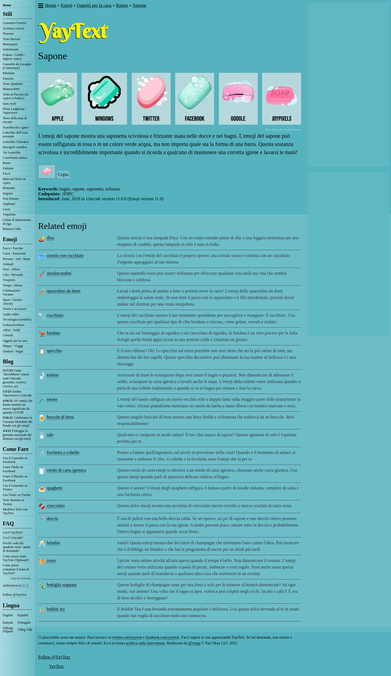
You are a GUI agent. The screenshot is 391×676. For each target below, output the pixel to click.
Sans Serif (9, 104)
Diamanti (9, 188)
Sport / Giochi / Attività (13, 302)
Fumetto (8, 78)
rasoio (52, 399)
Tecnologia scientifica (17, 319)
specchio (54, 350)
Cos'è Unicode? (13, 538)
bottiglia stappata (62, 584)
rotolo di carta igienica (66, 470)
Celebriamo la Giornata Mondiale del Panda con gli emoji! (17, 421)
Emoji (10, 239)
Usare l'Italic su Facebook (13, 469)
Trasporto (9, 280)
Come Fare (16, 449)
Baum (7, 163)
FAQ (8, 524)
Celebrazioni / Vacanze (12, 292)
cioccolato (56, 505)
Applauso (9, 204)
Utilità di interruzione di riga (17, 222)
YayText (56, 666)
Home (7, 5)
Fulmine (8, 168)
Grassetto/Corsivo (14, 23)
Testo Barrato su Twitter (13, 502)
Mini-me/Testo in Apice (14, 181)
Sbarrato (8, 33)
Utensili (8, 335)
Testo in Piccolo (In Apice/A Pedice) (15, 96)
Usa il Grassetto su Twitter (15, 487)
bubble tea (56, 609)
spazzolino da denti (63, 291)
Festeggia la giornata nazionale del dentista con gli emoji (17, 435)
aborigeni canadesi (15, 147)
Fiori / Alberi (11, 269)
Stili (7, 14)
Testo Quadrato (13, 84)
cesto (51, 560)
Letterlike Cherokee (16, 142)
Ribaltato (9, 73)
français (8, 622)
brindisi (53, 542)
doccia (52, 518)
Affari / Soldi (11, 330)
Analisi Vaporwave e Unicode (17, 393)
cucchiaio (55, 315)
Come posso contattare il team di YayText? (16, 569)
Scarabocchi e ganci (16, 127)
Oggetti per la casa (15, 341)
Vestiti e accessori (14, 309)
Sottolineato (11, 49)
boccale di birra (60, 417)
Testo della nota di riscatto (15, 120)
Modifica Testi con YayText (15, 511)
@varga (195, 643)
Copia (63, 174)
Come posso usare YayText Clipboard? (16, 558)
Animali (8, 264)
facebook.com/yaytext (162, 637)
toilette (53, 375)
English (8, 615)
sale (50, 434)
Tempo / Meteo (13, 285)
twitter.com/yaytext (127, 637)
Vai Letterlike (12, 152)
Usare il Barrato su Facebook (15, 478)
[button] (40, 6)
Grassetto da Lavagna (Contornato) (17, 66)
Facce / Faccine (13, 248)
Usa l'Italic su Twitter (17, 495)
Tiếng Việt (25, 630)
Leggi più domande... (21, 578)
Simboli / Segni (13, 351)
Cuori (6, 209)
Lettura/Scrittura (13, 325)
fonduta (53, 333)
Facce (6, 173)
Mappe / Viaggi (13, 346)
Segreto (8, 193)
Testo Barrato (11, 39)
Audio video (11, 314)
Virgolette (9, 214)
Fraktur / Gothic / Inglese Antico (14, 57)
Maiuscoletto (11, 89)
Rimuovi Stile (12, 229)
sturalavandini (59, 273)
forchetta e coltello (63, 452)
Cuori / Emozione (14, 253)
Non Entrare (11, 199)
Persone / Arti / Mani (16, 259)
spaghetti (54, 488)
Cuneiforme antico (15, 158)
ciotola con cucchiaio (65, 255)
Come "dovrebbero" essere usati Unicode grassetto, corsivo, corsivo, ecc (16, 378)
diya (50, 237)
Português (24, 622)
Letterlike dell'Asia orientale (15, 134)
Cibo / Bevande (13, 275)
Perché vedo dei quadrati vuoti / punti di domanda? (16, 547)
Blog (8, 361)
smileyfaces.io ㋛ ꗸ (15, 585)
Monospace (10, 44)
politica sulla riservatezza (145, 643)
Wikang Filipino (8, 629)
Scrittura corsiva (13, 28)
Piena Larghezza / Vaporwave (14, 111)
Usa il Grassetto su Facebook (15, 460)
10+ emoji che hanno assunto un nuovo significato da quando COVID (17, 406)
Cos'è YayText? (13, 532)
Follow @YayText (15, 595)
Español (23, 615)
